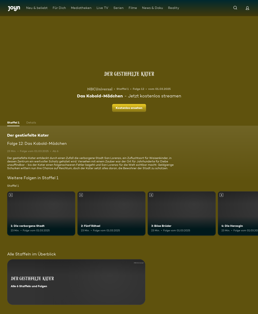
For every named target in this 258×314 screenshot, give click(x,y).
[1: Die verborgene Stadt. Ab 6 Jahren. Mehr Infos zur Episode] (41, 213)
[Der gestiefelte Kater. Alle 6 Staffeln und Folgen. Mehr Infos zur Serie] (76, 282)
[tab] (13, 123)
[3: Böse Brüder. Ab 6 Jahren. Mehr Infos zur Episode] (182, 213)
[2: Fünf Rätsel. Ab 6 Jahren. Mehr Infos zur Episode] (111, 213)
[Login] (247, 8)
